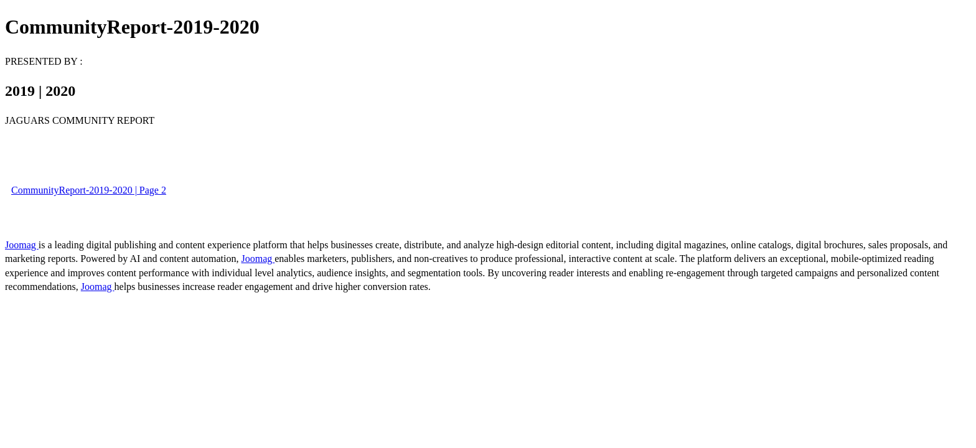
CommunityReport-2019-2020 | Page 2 (88, 190)
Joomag (22, 245)
